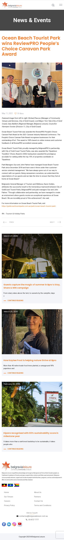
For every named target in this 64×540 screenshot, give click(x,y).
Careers (7, 501)
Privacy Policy (9, 505)
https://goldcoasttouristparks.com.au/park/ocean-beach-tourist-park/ (29, 206)
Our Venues (8, 497)
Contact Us (38, 501)
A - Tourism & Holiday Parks (14, 214)
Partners (37, 497)
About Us (37, 492)
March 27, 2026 (11, 236)
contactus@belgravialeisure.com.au (33, 516)
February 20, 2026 (12, 384)
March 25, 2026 (11, 312)
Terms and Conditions (42, 505)
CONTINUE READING (15, 300)
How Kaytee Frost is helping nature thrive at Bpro (30, 360)
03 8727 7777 (33, 519)
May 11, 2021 (7, 113)
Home (6, 492)
